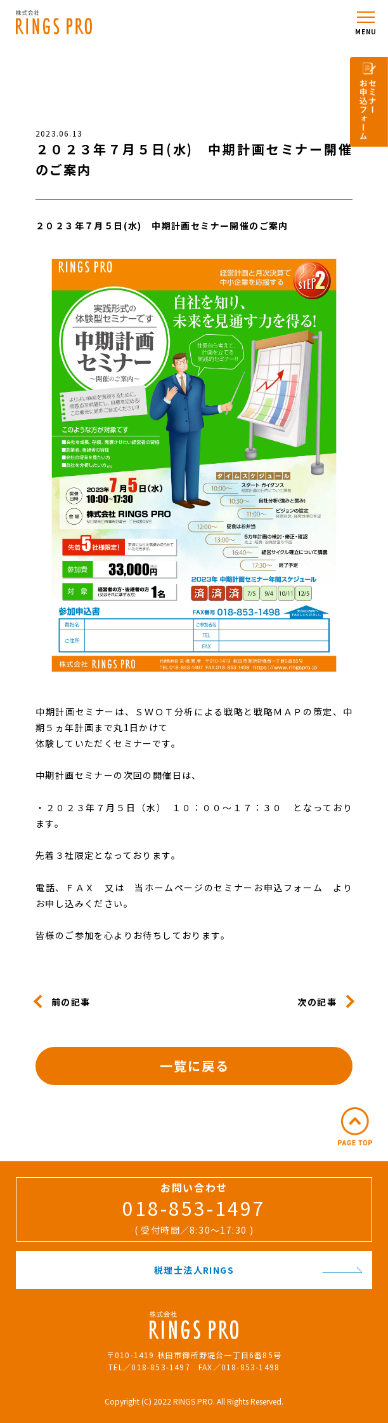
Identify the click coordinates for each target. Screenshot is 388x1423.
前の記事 (71, 1001)
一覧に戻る (195, 1065)
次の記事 (317, 1001)
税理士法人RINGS (258, 1270)
